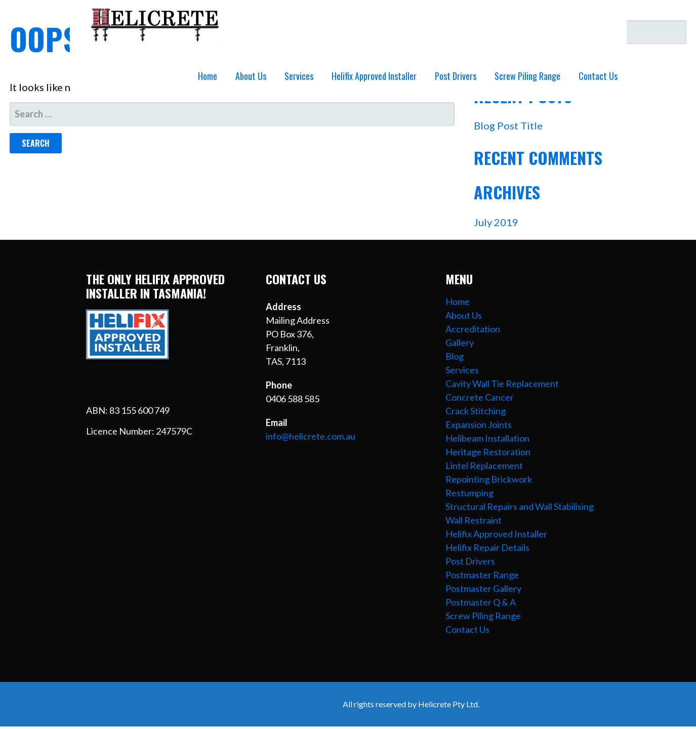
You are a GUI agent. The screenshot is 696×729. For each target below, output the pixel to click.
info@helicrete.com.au (310, 436)
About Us (250, 75)
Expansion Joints (478, 424)
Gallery (459, 342)
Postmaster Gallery (483, 588)
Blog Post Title (508, 125)
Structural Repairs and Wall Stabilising (519, 506)
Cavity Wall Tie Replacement (502, 383)
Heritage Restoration (487, 451)
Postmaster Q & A (480, 602)
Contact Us (598, 75)
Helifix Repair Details (487, 547)
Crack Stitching (475, 410)
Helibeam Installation (487, 438)
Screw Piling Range (527, 75)
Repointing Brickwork (488, 479)
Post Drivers (455, 75)
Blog (454, 356)
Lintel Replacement (484, 465)
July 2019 (496, 222)
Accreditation (472, 328)
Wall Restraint (473, 520)
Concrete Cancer (479, 397)
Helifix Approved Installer (374, 75)
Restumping (469, 492)
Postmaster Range (482, 574)
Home (207, 75)
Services (298, 75)
